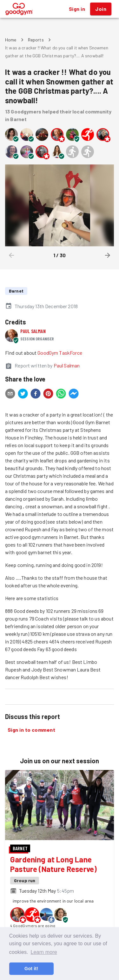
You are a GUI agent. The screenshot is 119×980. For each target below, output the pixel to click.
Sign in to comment (31, 729)
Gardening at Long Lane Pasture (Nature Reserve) (53, 864)
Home (11, 39)
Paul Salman (33, 331)
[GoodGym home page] (19, 8)
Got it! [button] (31, 968)
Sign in (77, 9)
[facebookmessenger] (74, 394)
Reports (36, 39)
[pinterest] (48, 394)
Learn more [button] (43, 952)
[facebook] (35, 394)
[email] (10, 394)
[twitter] (23, 394)
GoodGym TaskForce (59, 353)
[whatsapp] (61, 394)
